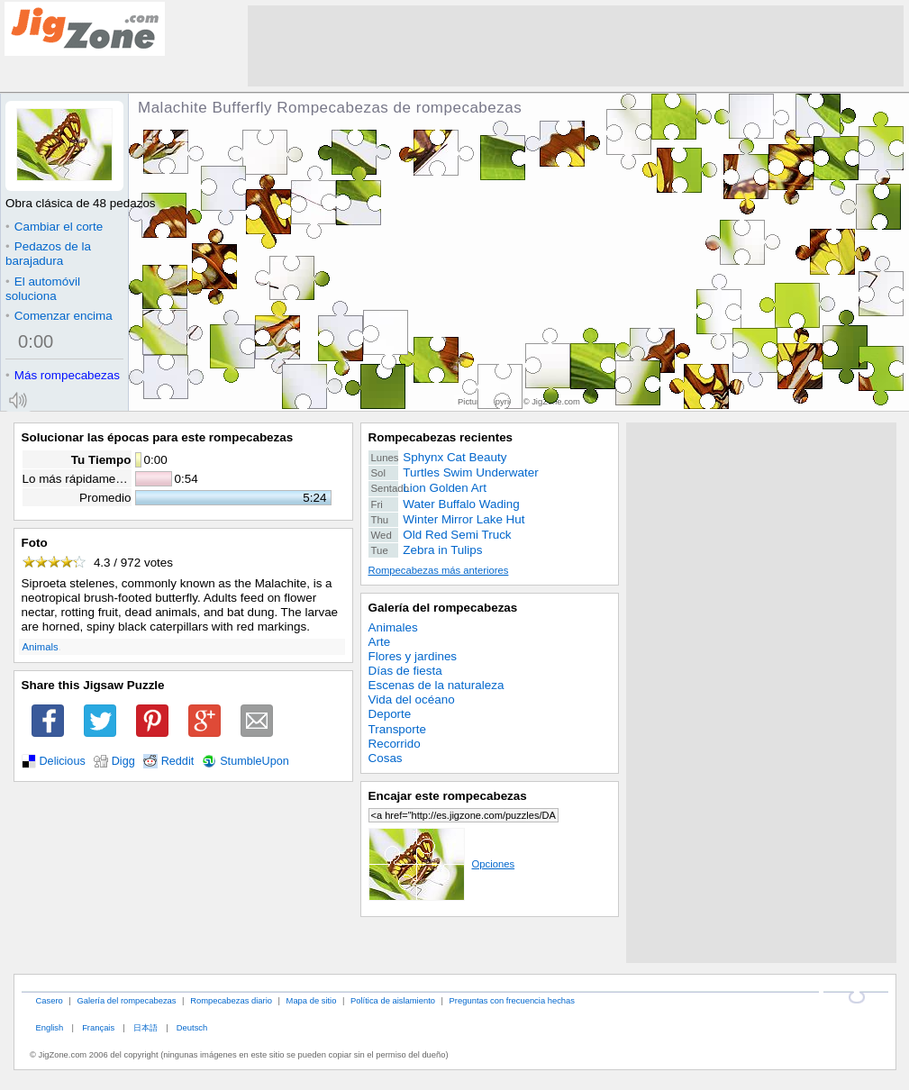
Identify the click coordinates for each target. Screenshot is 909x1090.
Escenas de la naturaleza (436, 685)
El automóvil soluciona (42, 289)
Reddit (178, 761)
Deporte (390, 714)
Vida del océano (411, 699)
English (49, 1027)
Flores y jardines (413, 656)
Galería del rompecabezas (443, 607)
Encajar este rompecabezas (447, 796)
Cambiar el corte (54, 226)
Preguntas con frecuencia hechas (512, 1000)
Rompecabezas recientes (441, 437)
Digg (123, 761)
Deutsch (192, 1027)
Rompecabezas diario (231, 1000)
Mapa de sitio (311, 1000)
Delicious (63, 761)
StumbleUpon (254, 761)
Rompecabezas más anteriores (438, 570)
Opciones (441, 863)
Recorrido (394, 743)
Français (98, 1027)
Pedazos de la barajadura (48, 254)
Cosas (385, 758)
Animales (393, 627)
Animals (41, 646)
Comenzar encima (59, 315)
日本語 (145, 1027)
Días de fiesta (405, 670)
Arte (379, 642)
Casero (48, 1000)
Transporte (397, 729)
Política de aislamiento (392, 1000)
